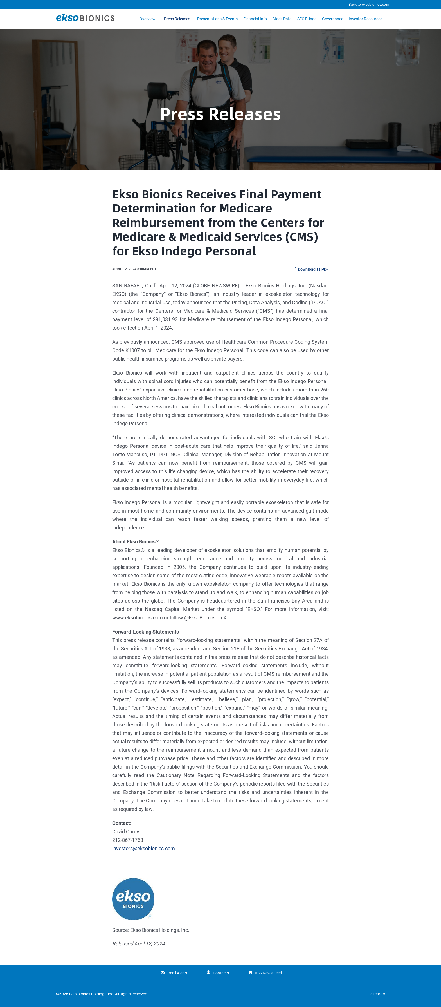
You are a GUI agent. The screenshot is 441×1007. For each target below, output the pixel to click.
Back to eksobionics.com (369, 4)
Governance (332, 19)
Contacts (221, 973)
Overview (148, 19)
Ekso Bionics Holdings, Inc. (91, 994)
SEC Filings (306, 19)
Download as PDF (311, 269)
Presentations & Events (217, 19)
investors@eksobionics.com (143, 848)
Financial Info (255, 19)
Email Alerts (176, 973)
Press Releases (177, 19)
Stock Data (282, 19)
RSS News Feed (268, 973)
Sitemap (377, 994)
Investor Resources (365, 19)
